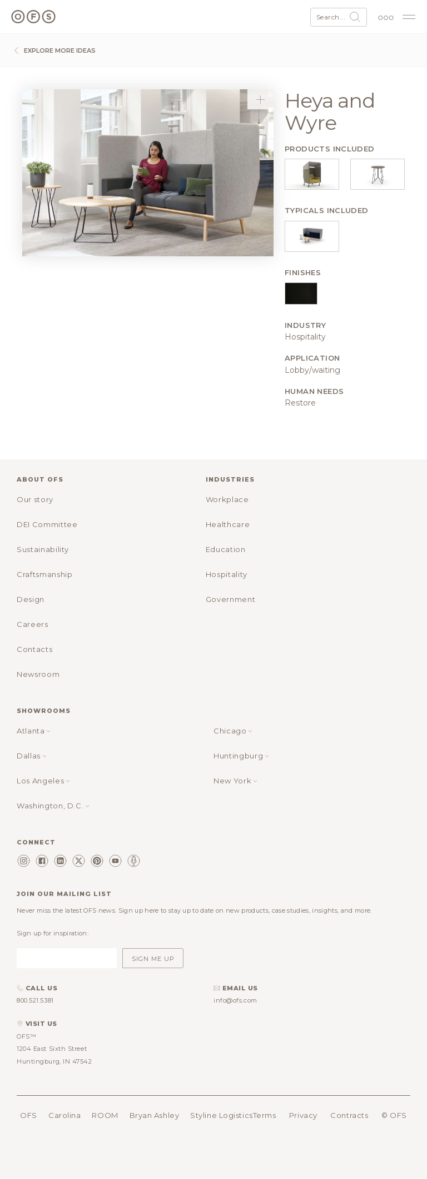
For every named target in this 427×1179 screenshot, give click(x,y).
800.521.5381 (35, 1000)
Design (30, 599)
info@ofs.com (235, 1000)
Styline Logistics (221, 1115)
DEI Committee (47, 524)
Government (231, 599)
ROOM (105, 1115)
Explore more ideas (53, 50)
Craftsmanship (44, 574)
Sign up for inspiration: (52, 933)
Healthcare (228, 524)
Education (226, 549)
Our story (35, 499)
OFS (28, 1115)
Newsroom (38, 674)
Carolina (64, 1115)
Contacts (34, 649)
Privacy (303, 1115)
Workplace (227, 499)
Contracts (349, 1115)
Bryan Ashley (155, 1115)
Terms (264, 1115)
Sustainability (43, 549)
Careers (32, 624)
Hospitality (226, 574)
